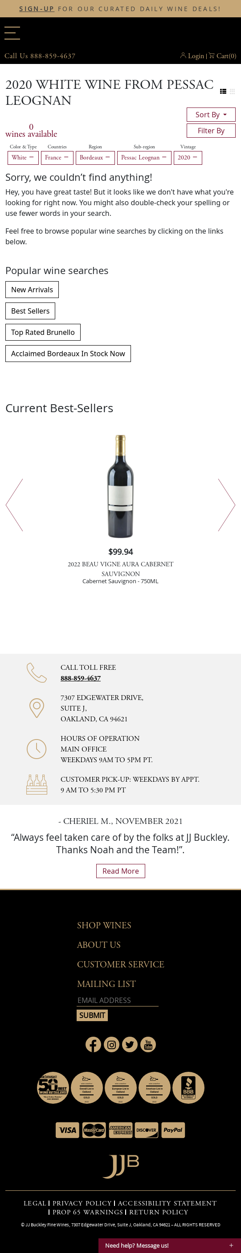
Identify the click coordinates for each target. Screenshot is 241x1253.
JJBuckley (120, 33)
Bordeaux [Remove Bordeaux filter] (95, 158)
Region (95, 147)
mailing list (106, 984)
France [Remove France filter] (57, 158)
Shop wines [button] (104, 925)
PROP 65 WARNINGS (88, 1213)
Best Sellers (30, 311)
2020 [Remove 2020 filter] (188, 158)
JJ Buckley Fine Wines (47, 1224)
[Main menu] (12, 33)
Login (196, 56)
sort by (208, 114)
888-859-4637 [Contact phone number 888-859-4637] (81, 678)
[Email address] (118, 1000)
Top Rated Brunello (43, 332)
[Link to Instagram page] (111, 1044)
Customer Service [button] (120, 965)
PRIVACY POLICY (82, 1204)
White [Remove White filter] (23, 158)
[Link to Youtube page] (148, 1044)
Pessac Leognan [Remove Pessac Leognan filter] (144, 158)
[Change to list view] (223, 91)
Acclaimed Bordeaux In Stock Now (68, 353)
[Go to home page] (120, 1164)
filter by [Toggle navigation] (211, 130)
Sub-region (144, 147)
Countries (57, 147)
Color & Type (23, 147)
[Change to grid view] (232, 91)
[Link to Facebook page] (93, 1044)
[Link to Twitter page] (130, 1044)
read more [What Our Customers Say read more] (120, 871)
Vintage (188, 147)
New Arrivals (32, 289)
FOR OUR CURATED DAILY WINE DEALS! (120, 9)
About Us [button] (99, 945)
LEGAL (35, 1204)
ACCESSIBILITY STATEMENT (167, 1204)
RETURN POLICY (158, 1213)
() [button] (226, 56)
